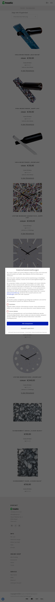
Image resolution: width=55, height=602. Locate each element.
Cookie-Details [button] (28, 332)
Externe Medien (13, 311)
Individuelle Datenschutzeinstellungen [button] (16, 332)
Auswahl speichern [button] (27, 328)
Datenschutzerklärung (13, 293)
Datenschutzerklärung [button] (36, 332)
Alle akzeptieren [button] (27, 324)
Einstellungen (10, 294)
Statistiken (11, 304)
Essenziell (11, 297)
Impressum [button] (44, 332)
